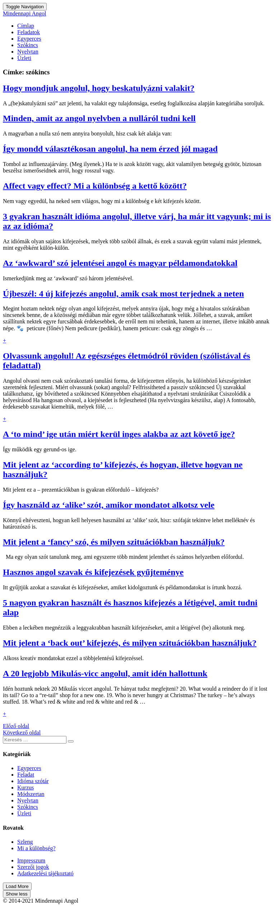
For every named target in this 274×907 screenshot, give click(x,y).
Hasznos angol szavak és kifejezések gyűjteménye (93, 572)
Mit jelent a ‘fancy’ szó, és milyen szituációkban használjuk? (114, 542)
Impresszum (31, 860)
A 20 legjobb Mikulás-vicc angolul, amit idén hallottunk (105, 673)
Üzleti (24, 58)
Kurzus (25, 787)
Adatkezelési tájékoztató (45, 873)
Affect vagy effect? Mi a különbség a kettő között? (95, 185)
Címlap (25, 26)
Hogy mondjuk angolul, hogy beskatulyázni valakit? (98, 88)
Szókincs (27, 45)
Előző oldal (16, 726)
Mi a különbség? (36, 848)
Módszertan (31, 794)
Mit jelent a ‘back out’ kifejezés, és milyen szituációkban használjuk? (129, 643)
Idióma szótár (33, 781)
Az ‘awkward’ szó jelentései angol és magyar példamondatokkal (120, 263)
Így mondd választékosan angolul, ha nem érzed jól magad (110, 148)
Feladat (25, 775)
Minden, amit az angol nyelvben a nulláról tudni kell (99, 118)
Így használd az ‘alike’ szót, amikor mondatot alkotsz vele (108, 505)
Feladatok (28, 32)
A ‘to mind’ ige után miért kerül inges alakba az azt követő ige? (119, 434)
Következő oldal (22, 732)
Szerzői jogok (33, 867)
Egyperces (29, 39)
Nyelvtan (27, 52)
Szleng (25, 842)
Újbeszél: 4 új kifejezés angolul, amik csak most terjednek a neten (123, 293)
